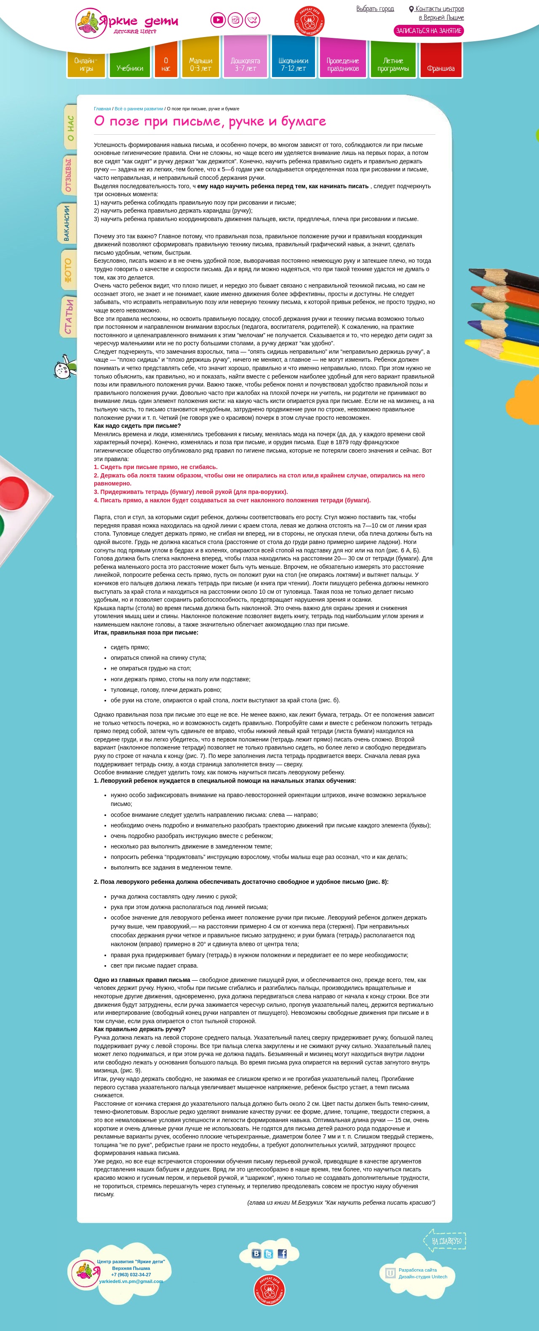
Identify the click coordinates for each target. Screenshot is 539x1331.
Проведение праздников (343, 64)
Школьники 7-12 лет (293, 64)
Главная (102, 108)
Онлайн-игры (86, 64)
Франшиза (441, 68)
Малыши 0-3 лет (200, 64)
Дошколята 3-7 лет (245, 64)
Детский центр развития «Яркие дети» (126, 23)
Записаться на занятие (429, 31)
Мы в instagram (235, 20)
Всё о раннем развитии (139, 108)
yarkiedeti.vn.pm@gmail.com (131, 1281)
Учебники (130, 68)
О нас (166, 64)
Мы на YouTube (218, 20)
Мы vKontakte (253, 20)
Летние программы (393, 64)
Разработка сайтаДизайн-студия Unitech (423, 1273)
